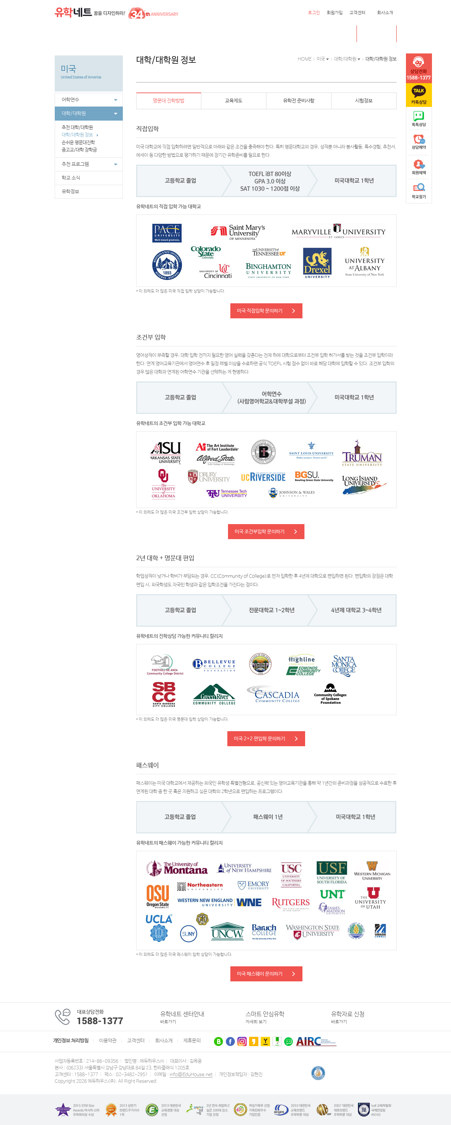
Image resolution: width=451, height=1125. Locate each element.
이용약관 (108, 1041)
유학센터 (232, 34)
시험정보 (364, 101)
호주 (140, 34)
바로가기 (168, 1021)
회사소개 (385, 12)
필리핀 (188, 34)
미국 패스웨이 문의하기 (266, 974)
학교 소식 (71, 178)
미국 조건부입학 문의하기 (266, 531)
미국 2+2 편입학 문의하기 (266, 739)
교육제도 (233, 101)
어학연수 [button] (90, 100)
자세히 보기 (256, 1021)
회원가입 (335, 12)
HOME (304, 59)
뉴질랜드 (163, 34)
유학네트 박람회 (268, 34)
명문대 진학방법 (168, 101)
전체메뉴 (63, 33)
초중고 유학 (381, 33)
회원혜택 (419, 167)
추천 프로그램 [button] (90, 164)
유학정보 (70, 192)
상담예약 (419, 143)
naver (419, 119)
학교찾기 (419, 191)
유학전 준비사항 (298, 101)
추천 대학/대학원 (80, 127)
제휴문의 (192, 1041)
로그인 (314, 12)
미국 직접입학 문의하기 (266, 311)
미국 (80, 34)
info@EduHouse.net (191, 1074)
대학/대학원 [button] (90, 114)
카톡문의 (419, 95)
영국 (122, 34)
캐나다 (100, 34)
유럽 (209, 34)
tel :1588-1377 (419, 68)
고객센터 (358, 12)
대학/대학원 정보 (80, 135)
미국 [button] (321, 59)
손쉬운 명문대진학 (82, 142)
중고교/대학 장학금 (83, 150)
